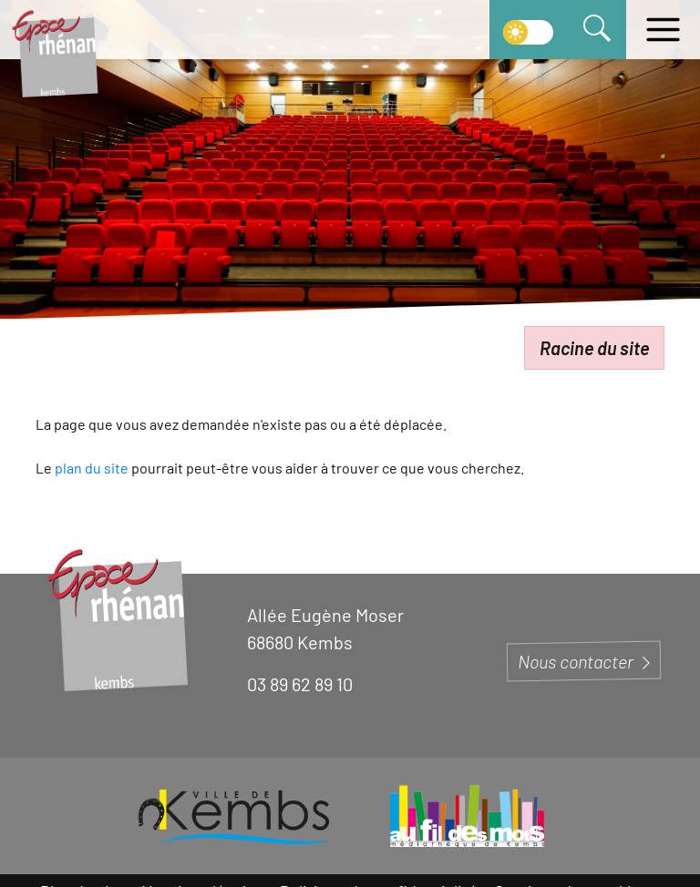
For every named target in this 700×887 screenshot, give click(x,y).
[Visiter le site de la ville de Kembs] (233, 815)
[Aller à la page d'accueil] (54, 52)
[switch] (528, 29)
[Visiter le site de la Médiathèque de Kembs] (467, 816)
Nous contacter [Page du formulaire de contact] (584, 661)
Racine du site (594, 348)
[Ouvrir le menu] (663, 29)
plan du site (92, 467)
